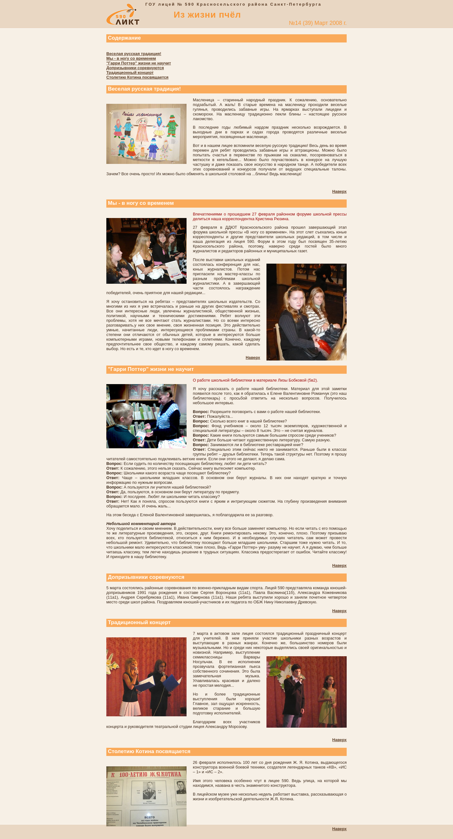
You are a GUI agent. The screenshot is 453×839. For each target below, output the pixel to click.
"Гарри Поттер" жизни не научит (138, 63)
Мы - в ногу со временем (131, 58)
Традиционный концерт (130, 72)
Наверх (339, 191)
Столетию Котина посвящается (137, 77)
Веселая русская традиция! (133, 53)
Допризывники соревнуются (135, 67)
